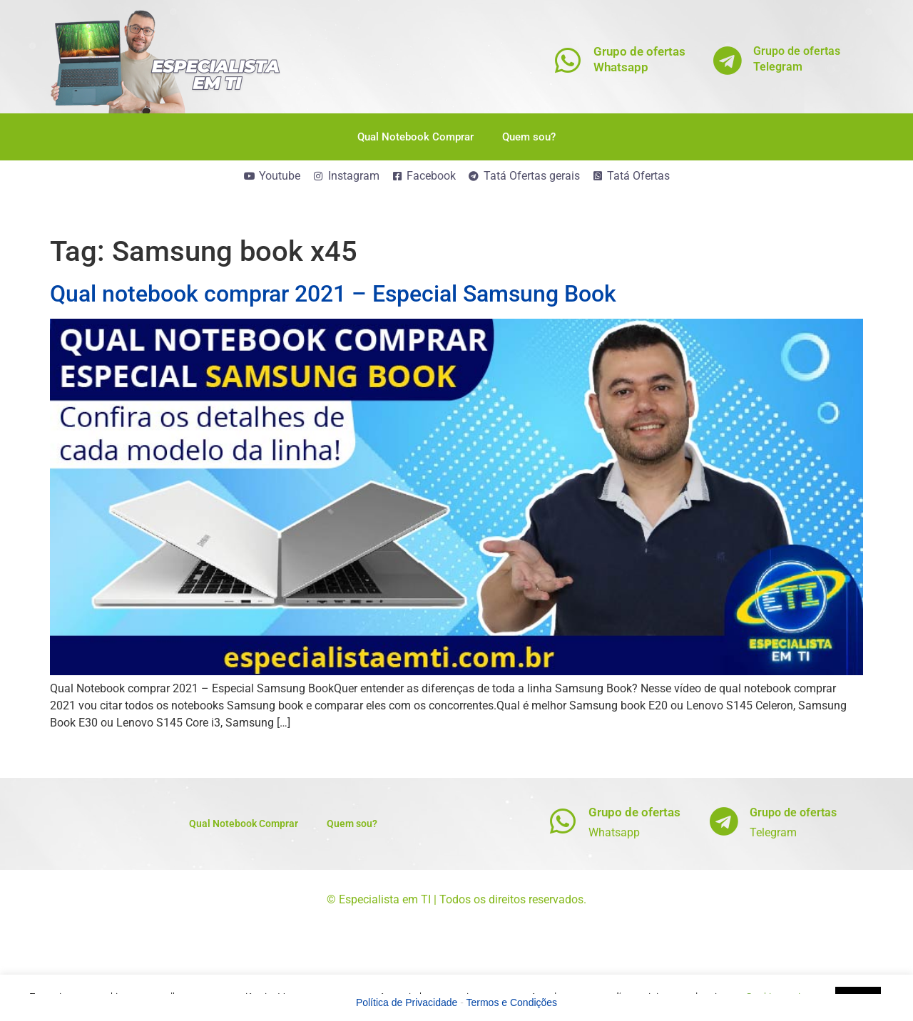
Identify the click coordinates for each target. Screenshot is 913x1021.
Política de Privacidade (406, 1002)
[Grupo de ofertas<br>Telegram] (728, 60)
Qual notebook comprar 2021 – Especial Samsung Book (333, 293)
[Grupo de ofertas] (563, 821)
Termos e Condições (512, 1002)
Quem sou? (529, 136)
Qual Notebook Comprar (415, 136)
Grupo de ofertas (634, 812)
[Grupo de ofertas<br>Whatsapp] (568, 60)
